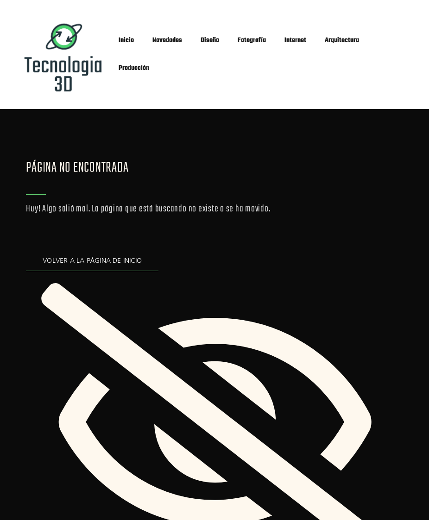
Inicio (126, 40)
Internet (295, 40)
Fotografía (252, 40)
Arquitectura (342, 40)
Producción (134, 68)
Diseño (210, 40)
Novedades (167, 40)
